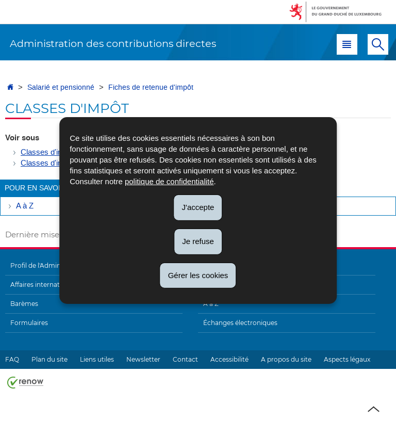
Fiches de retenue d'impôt (150, 87)
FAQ (12, 359)
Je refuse (198, 241)
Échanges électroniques (240, 323)
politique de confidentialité (169, 181)
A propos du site (286, 359)
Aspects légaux (347, 359)
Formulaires (29, 323)
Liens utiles (97, 359)
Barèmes (24, 303)
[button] (347, 44)
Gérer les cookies (198, 274)
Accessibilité (229, 359)
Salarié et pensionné (60, 87)
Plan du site (49, 359)
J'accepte (198, 207)
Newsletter (143, 359)
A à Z (25, 206)
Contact (185, 359)
